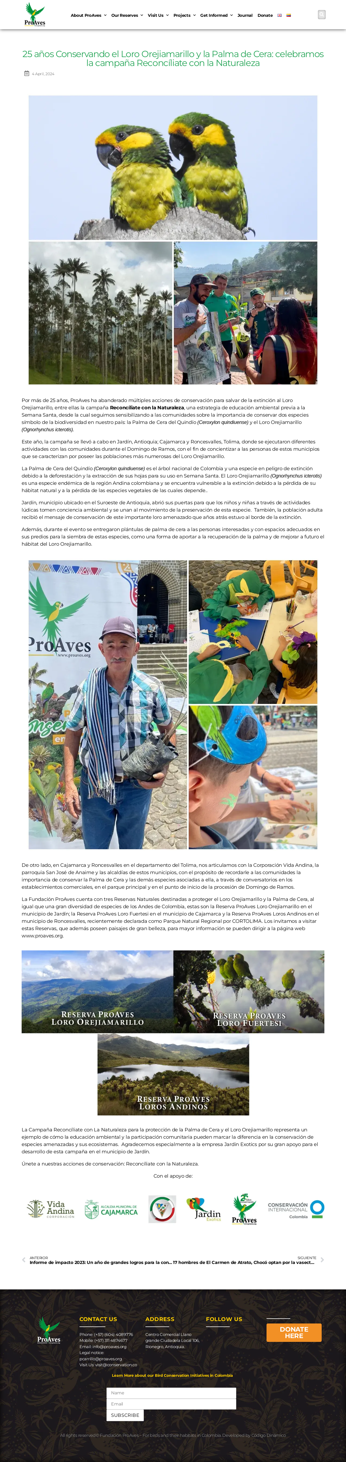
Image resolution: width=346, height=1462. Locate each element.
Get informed (216, 15)
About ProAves (88, 15)
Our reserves (127, 15)
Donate (265, 15)
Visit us (158, 15)
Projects (185, 15)
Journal (245, 15)
